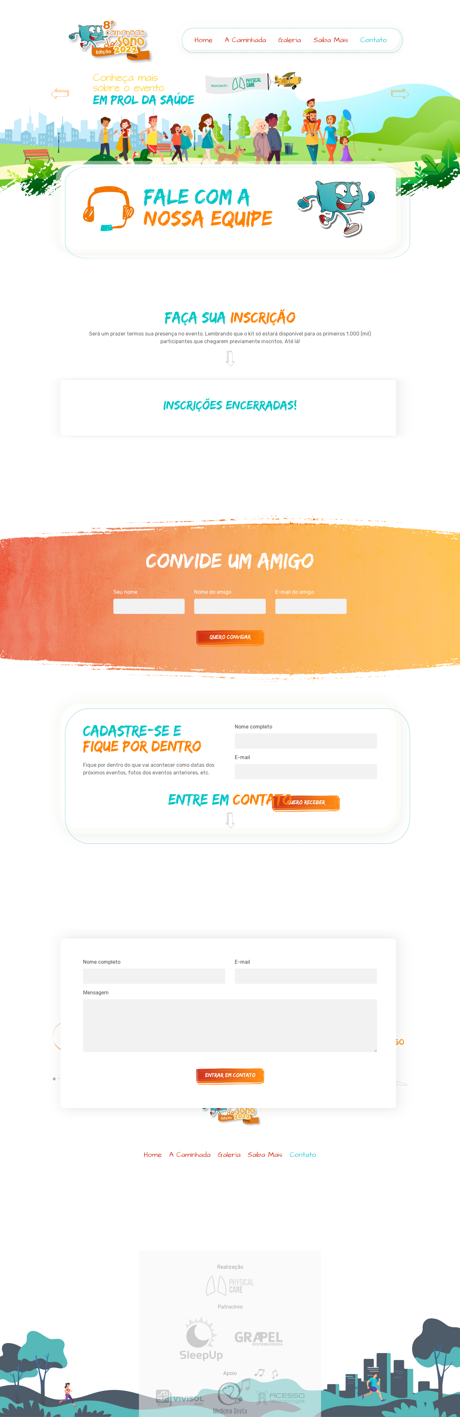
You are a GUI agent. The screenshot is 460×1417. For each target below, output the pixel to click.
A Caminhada (245, 40)
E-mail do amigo (294, 648)
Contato (374, 40)
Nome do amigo (212, 648)
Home (204, 40)
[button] (34, 138)
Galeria (290, 40)
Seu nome (125, 648)
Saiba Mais (331, 40)
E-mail (242, 1027)
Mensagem (96, 1058)
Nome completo (253, 780)
